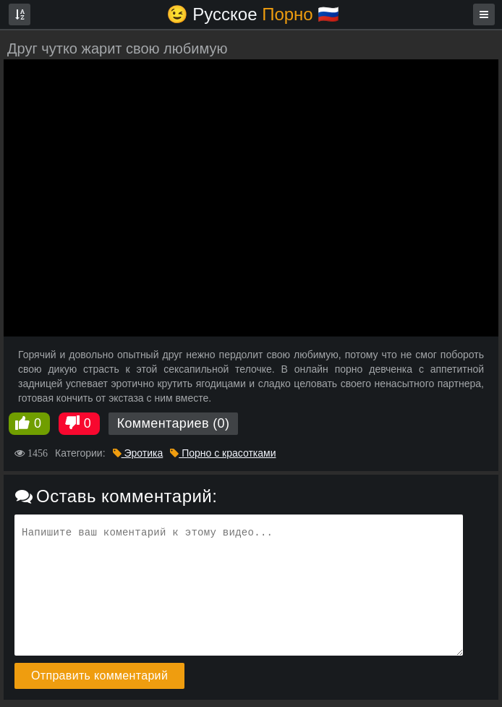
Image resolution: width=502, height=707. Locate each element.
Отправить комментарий (99, 675)
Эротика (138, 453)
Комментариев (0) (173, 423)
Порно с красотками (223, 453)
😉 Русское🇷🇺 (253, 14)
